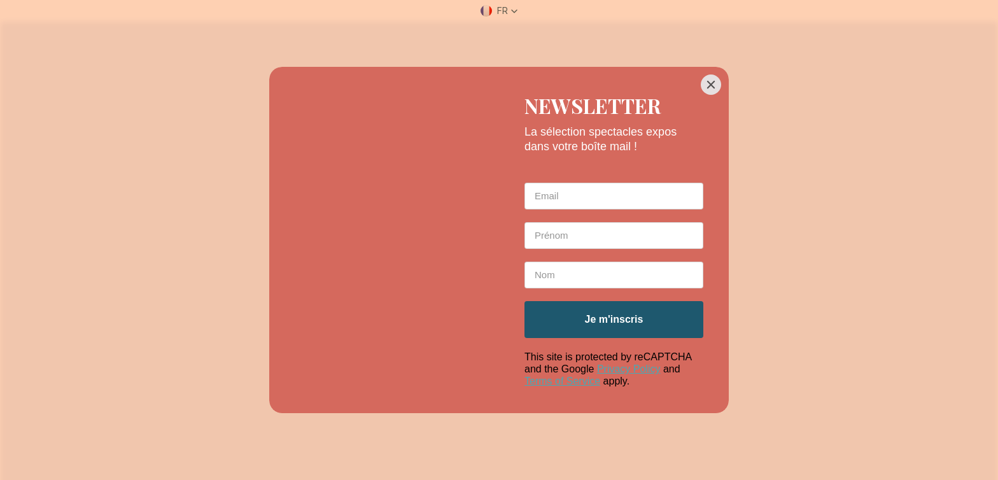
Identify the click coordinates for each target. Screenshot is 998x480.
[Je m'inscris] (613, 319)
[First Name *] (614, 235)
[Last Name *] (614, 275)
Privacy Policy (629, 369)
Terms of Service (562, 381)
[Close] (711, 84)
